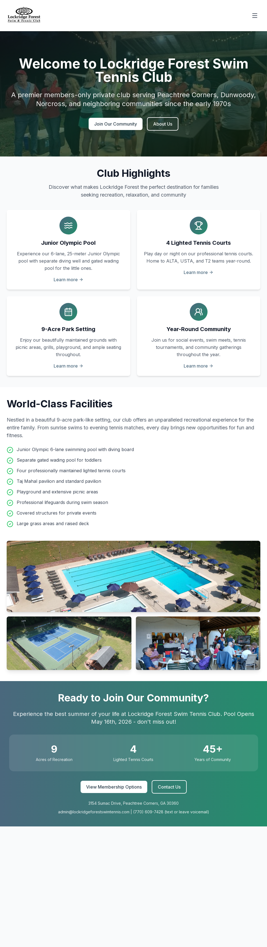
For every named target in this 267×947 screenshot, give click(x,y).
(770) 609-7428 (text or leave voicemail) (171, 811)
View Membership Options (114, 787)
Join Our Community (115, 124)
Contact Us (169, 787)
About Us (162, 124)
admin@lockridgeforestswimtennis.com (93, 811)
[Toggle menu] (254, 15)
